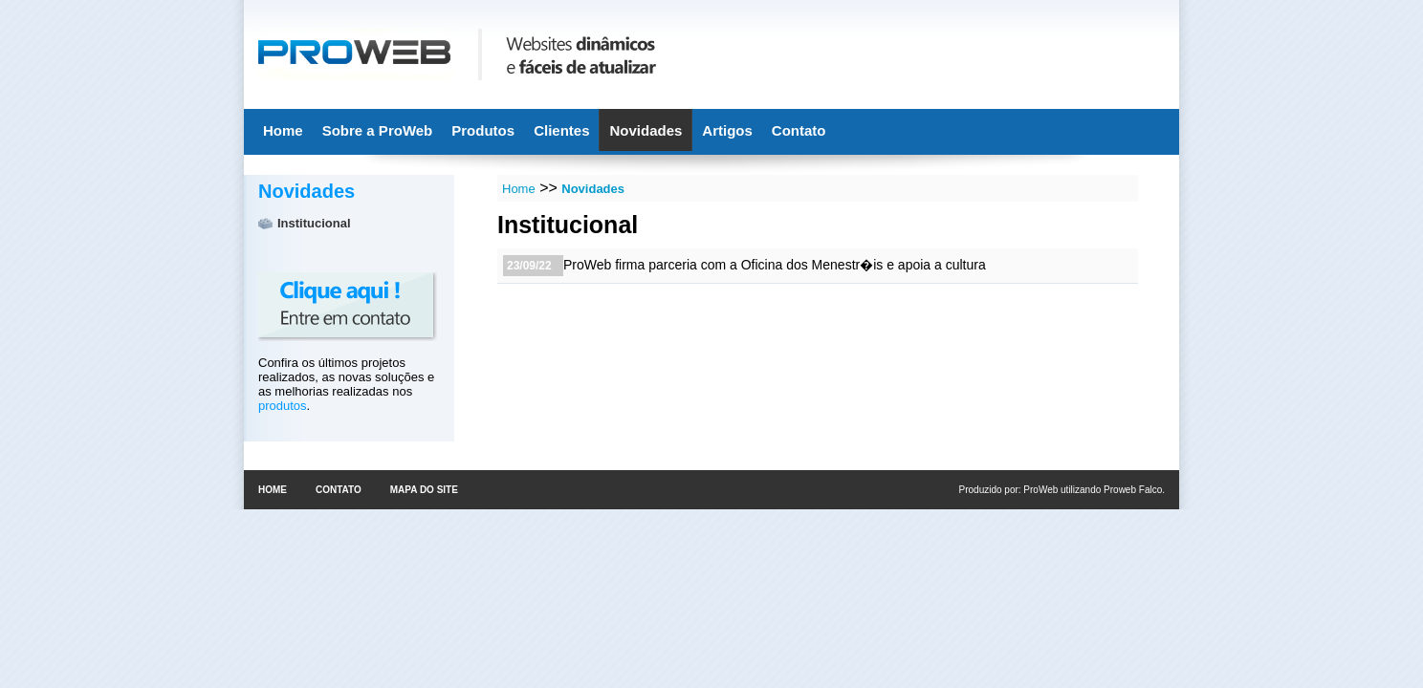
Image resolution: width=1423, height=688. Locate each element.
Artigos (727, 130)
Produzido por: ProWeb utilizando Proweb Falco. (1062, 489)
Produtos (482, 130)
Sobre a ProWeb (377, 130)
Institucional (314, 223)
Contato (799, 130)
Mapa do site (424, 489)
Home (283, 130)
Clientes (561, 130)
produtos (282, 405)
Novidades (645, 130)
